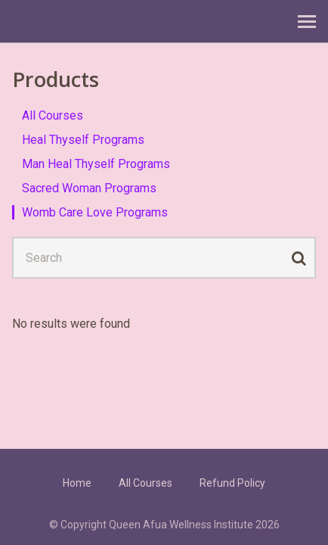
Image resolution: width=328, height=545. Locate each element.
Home (77, 483)
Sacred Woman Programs (89, 188)
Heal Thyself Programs (83, 139)
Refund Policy (232, 483)
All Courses (52, 115)
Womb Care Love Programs (95, 212)
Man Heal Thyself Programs (96, 164)
